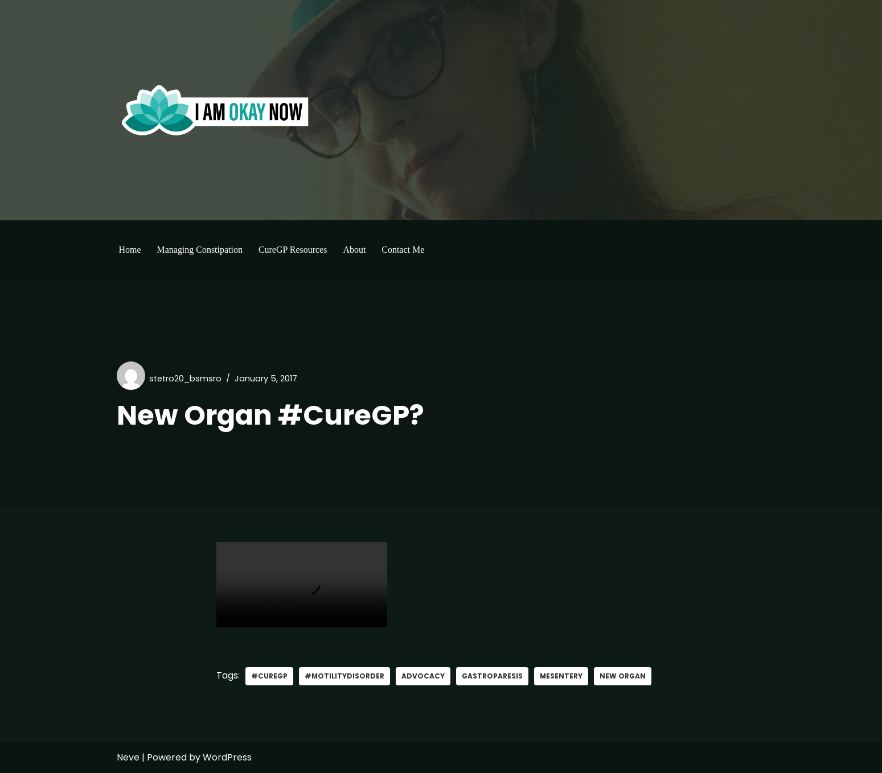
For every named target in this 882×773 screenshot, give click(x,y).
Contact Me (403, 249)
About (354, 249)
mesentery (562, 676)
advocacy (423, 676)
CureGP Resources (293, 249)
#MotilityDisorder (345, 676)
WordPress (227, 757)
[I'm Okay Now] (215, 110)
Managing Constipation (200, 249)
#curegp (269, 676)
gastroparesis (492, 676)
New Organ (624, 676)
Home (130, 249)
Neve (128, 757)
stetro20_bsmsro (185, 378)
